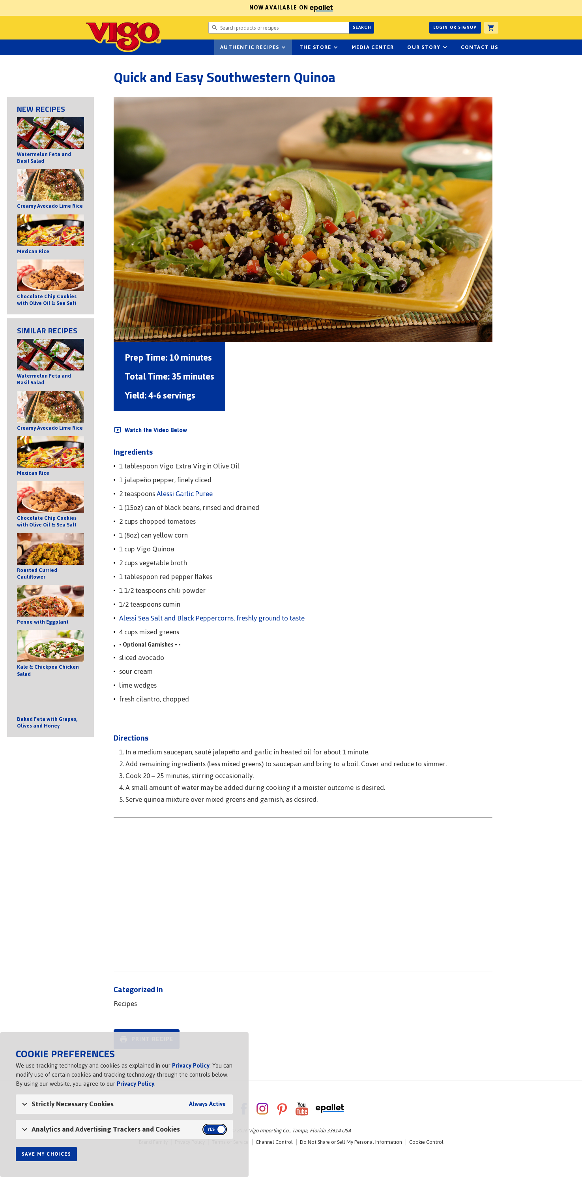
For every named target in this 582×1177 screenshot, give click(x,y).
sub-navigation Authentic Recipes (284, 47)
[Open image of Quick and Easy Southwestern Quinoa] (303, 219)
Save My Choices (46, 1154)
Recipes (125, 1003)
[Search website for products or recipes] (278, 28)
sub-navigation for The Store (336, 47)
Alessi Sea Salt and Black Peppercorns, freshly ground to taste (212, 618)
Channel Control (274, 1142)
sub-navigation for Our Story (445, 47)
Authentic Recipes (249, 47)
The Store (315, 47)
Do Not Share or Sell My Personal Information (351, 1142)
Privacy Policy (191, 1065)
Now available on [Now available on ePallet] (166, 7)
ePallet (330, 1109)
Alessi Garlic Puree (185, 493)
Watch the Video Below (156, 430)
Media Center (373, 47)
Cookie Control (426, 1142)
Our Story (423, 47)
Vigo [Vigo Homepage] (122, 36)
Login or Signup (455, 27)
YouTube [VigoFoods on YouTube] (302, 1109)
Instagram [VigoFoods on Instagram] (262, 1109)
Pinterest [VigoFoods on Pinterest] (282, 1109)
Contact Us (479, 47)
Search (362, 27)
